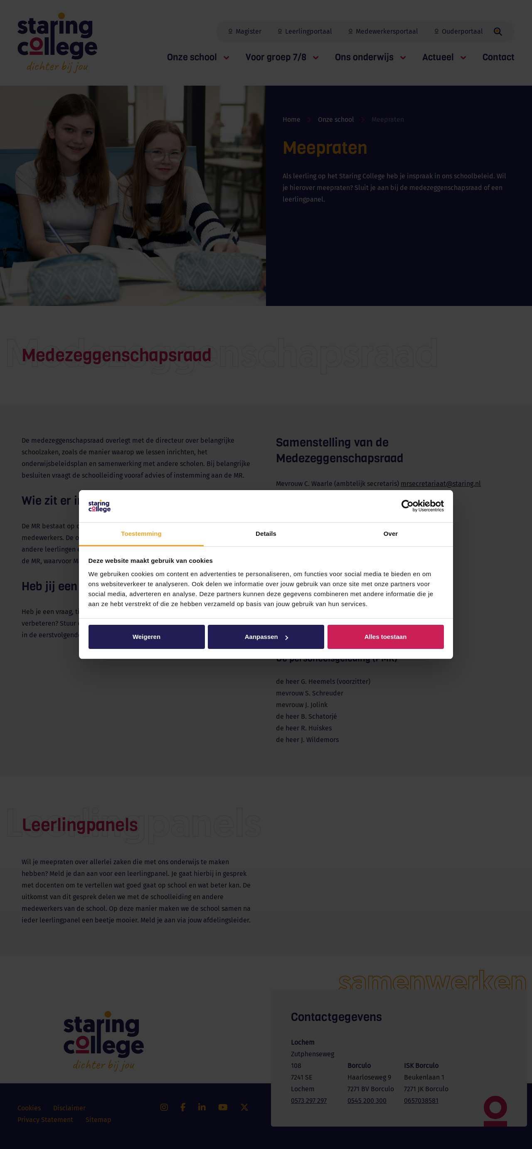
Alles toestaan (386, 636)
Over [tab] (391, 533)
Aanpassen (266, 636)
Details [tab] (266, 533)
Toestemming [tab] (141, 533)
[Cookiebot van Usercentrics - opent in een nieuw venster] (407, 506)
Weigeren (146, 636)
